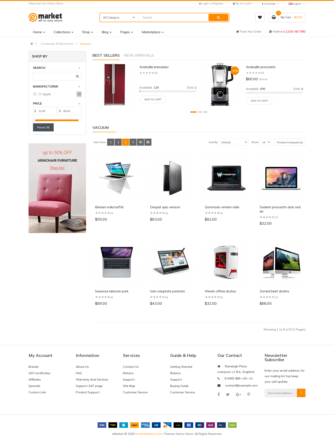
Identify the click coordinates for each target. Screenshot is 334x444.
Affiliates (35, 379)
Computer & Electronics (57, 43)
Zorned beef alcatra (274, 291)
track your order (249, 31)
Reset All (43, 127)
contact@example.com (241, 385)
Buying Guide (179, 386)
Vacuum (85, 43)
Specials (34, 386)
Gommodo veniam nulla (222, 207)
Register (218, 3)
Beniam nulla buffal (109, 207)
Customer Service (135, 392)
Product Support (87, 392)
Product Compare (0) (290, 142)
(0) (111, 213)
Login (205, 3)
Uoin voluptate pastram (167, 291)
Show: (255, 142)
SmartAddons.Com (149, 434)
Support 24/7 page (89, 386)
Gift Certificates (39, 373)
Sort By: (213, 142)
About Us (82, 367)
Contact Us (131, 367)
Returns (128, 373)
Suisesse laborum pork (111, 291)
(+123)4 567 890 (294, 31)
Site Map (129, 386)
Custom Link (37, 392)
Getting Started (181, 367)
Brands (34, 367)
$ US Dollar (271, 3)
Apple (44, 94)
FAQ (79, 373)
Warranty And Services (92, 379)
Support (129, 379)
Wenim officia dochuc (220, 291)
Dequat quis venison (165, 207)
